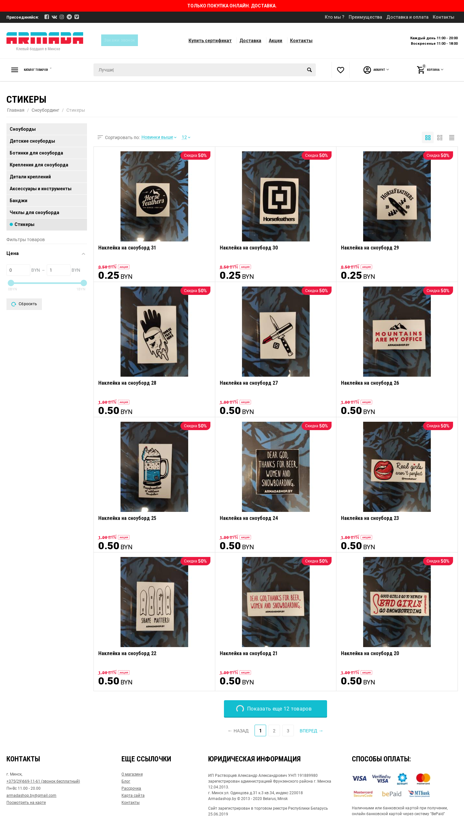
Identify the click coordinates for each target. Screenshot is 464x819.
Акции (275, 40)
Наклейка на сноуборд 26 (370, 383)
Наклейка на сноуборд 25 (127, 518)
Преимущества (365, 17)
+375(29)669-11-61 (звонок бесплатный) (43, 781)
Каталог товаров (43, 69)
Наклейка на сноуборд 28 (127, 383)
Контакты (443, 17)
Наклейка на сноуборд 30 (249, 248)
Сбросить (24, 304)
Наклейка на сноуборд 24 (249, 518)
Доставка (250, 40)
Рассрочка (131, 788)
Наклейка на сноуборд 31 (127, 248)
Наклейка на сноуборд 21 (249, 653)
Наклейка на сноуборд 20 (370, 653)
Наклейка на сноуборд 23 (370, 518)
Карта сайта (132, 795)
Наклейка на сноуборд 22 (127, 653)
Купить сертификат (210, 40)
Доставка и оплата (407, 17)
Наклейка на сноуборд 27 (249, 383)
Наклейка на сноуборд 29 (370, 248)
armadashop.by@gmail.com (31, 795)
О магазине (131, 774)
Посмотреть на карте (26, 802)
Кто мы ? (334, 17)
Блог (125, 781)
